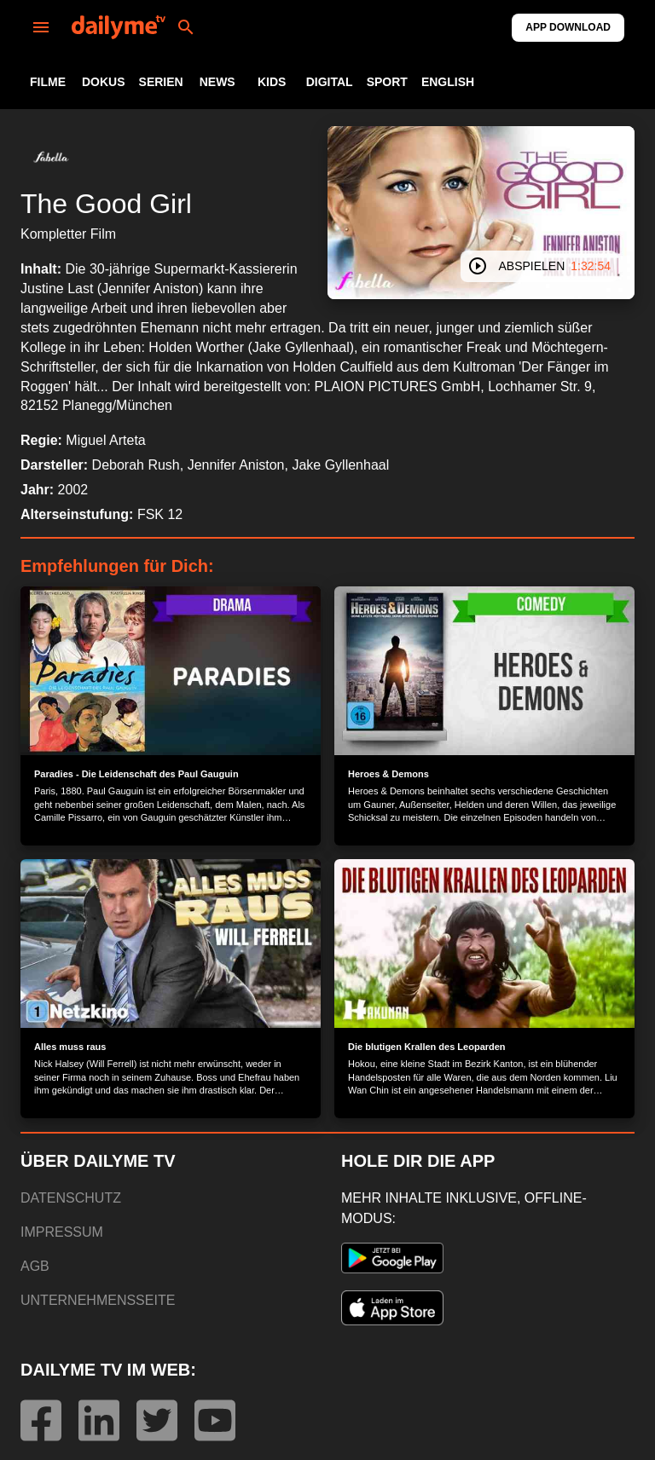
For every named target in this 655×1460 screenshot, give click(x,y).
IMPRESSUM (61, 1232)
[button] (51, 157)
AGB (34, 1266)
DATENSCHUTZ (70, 1198)
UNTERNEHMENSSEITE (97, 1300)
